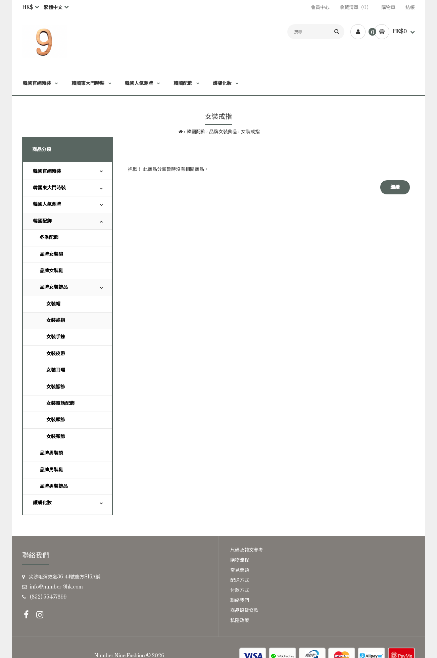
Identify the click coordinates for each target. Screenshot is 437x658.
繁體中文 (53, 7)
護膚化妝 (42, 503)
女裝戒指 (250, 132)
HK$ (27, 7)
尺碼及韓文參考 (246, 550)
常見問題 (239, 570)
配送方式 (239, 580)
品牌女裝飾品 (223, 132)
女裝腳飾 (55, 387)
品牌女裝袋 (51, 254)
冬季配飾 (49, 237)
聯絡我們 (239, 600)
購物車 (388, 7)
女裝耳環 (55, 370)
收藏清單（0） (355, 7)
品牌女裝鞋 (51, 271)
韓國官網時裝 (47, 171)
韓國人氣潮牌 (47, 204)
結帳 (410, 7)
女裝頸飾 (55, 436)
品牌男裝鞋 (51, 470)
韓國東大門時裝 (49, 188)
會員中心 (320, 7)
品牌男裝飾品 (54, 486)
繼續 (395, 187)
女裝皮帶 (55, 353)
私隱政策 (239, 620)
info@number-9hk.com (56, 587)
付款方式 (239, 590)
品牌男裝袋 (51, 453)
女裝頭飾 (55, 420)
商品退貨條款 (244, 610)
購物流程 (239, 560)
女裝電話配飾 (60, 403)
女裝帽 (53, 304)
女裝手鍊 (55, 337)
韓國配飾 (196, 132)
